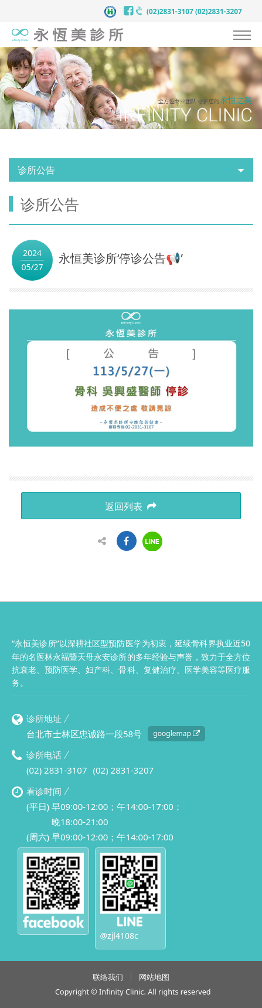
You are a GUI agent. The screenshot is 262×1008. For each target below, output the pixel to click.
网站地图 (154, 977)
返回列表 (130, 506)
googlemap (176, 733)
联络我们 (108, 977)
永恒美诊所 (67, 35)
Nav (242, 35)
